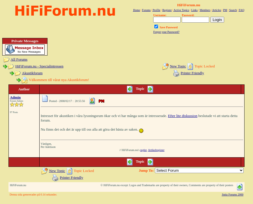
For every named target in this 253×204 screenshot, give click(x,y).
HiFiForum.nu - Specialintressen (39, 66)
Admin (15, 97)
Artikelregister (156, 150)
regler (143, 150)
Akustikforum (32, 73)
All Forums (19, 59)
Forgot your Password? (166, 31)
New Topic (178, 66)
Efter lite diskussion (182, 116)
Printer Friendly (192, 73)
